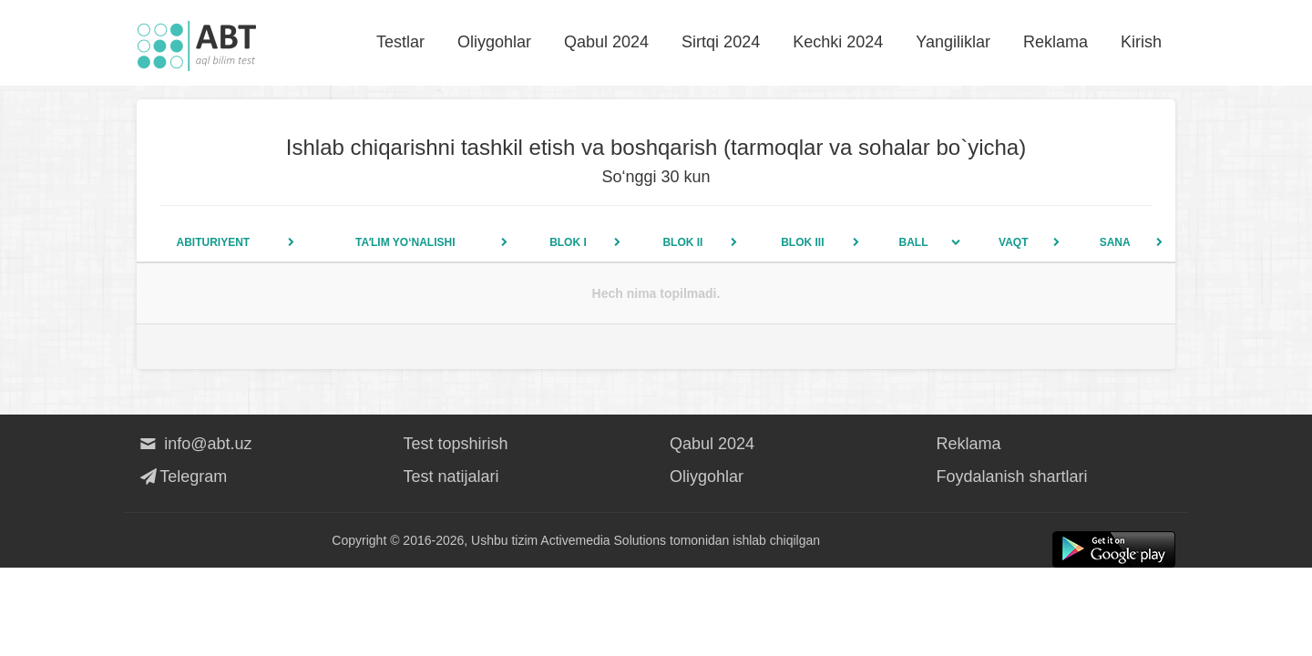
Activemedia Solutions (603, 540)
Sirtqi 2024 (721, 42)
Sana (1115, 242)
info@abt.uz (194, 444)
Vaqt (1013, 242)
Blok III (802, 242)
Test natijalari (451, 476)
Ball (913, 242)
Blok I (568, 242)
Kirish (1141, 42)
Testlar (400, 42)
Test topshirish (456, 444)
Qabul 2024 (606, 42)
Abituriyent (213, 242)
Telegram (182, 476)
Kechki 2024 (838, 42)
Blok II (682, 242)
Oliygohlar (494, 42)
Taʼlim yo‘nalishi (405, 242)
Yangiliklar (953, 42)
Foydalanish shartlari (1012, 476)
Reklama (1055, 42)
